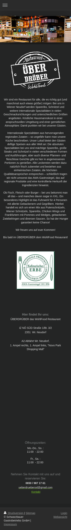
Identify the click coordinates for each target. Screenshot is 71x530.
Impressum (10, 524)
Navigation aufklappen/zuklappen (35, 5)
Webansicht (60, 516)
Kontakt (35, 491)
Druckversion (14, 513)
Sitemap (30, 513)
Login (64, 513)
